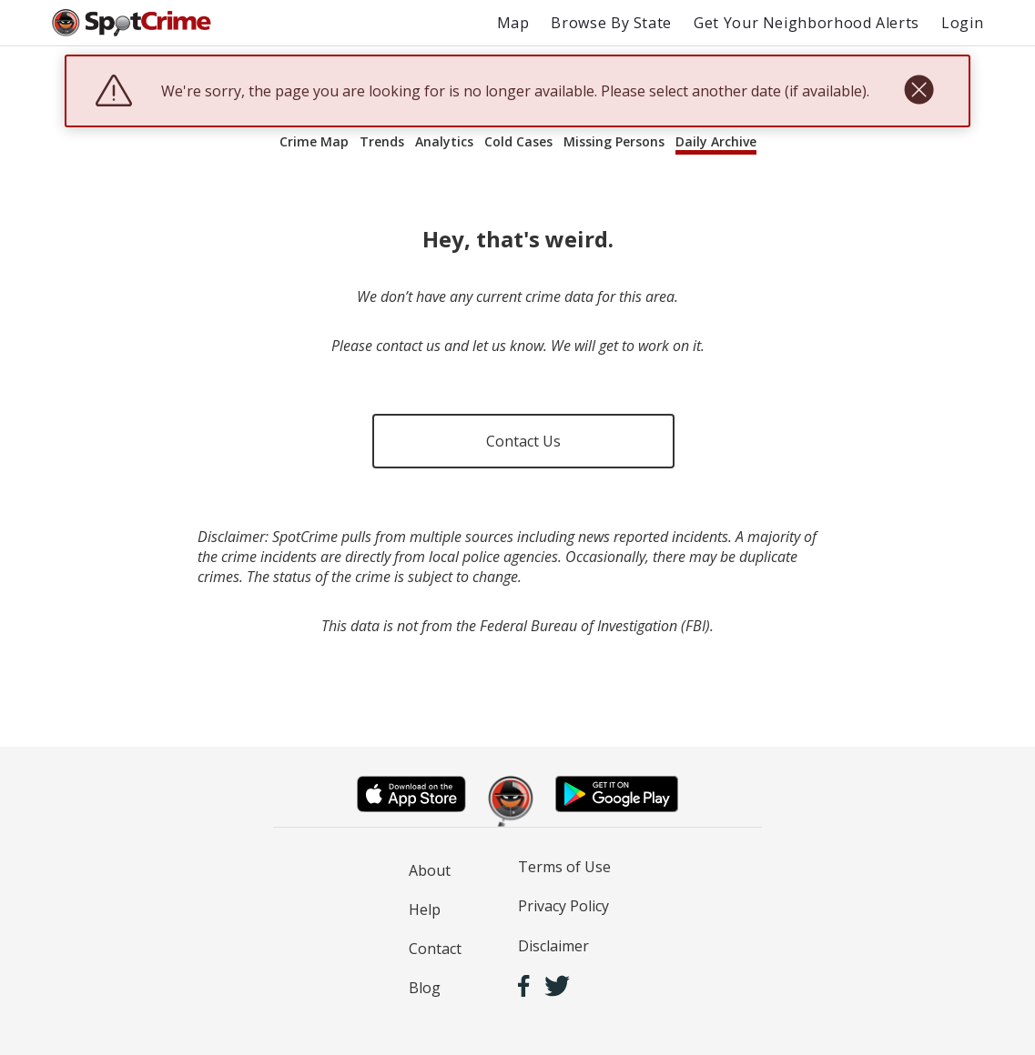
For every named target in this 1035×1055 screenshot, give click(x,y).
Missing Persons (614, 141)
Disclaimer (553, 946)
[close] (918, 91)
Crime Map (314, 141)
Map (513, 23)
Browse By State (611, 23)
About (430, 870)
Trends (382, 141)
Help (425, 909)
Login (962, 23)
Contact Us (523, 441)
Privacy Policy (563, 906)
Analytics (444, 141)
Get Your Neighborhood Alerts (806, 23)
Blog (425, 988)
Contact (435, 949)
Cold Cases (518, 141)
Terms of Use (564, 867)
